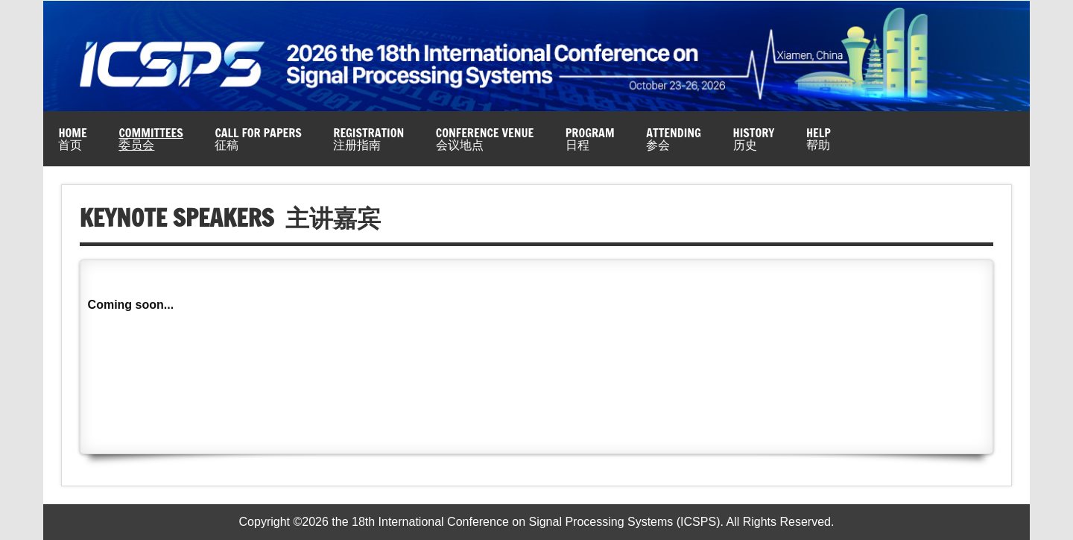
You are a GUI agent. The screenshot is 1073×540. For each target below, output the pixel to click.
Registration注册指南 (368, 139)
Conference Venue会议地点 (485, 139)
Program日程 (590, 139)
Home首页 (72, 139)
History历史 (754, 139)
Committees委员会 (150, 139)
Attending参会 (673, 139)
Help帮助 (818, 139)
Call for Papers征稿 (258, 139)
